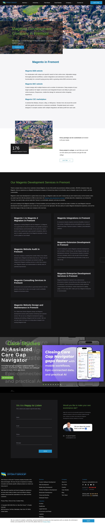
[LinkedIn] (85, 484)
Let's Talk (96, 2)
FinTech (41, 503)
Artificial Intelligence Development (48, 490)
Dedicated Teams (43, 497)
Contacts (84, 479)
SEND (45, 451)
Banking (41, 516)
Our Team (64, 484)
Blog (63, 492)
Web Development (44, 484)
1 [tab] (43, 384)
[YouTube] (91, 484)
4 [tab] (50, 384)
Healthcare (42, 506)
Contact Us (80, 2)
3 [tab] (48, 384)
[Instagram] (93, 484)
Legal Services (43, 509)
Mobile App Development (45, 487)
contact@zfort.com (71, 437)
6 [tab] (55, 384)
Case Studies (57, 2)
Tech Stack (47, 2)
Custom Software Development (47, 482)
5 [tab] (53, 384)
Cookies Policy (20, 500)
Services (25, 2)
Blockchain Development (45, 492)
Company (64, 479)
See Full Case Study (7, 377)
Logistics (41, 514)
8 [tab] (60, 384)
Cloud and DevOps (44, 495)
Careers (64, 487)
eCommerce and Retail (45, 511)
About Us (64, 482)
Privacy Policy (46, 521)
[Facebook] (83, 484)
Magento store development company (55, 198)
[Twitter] (88, 484)
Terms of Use (12, 500)
